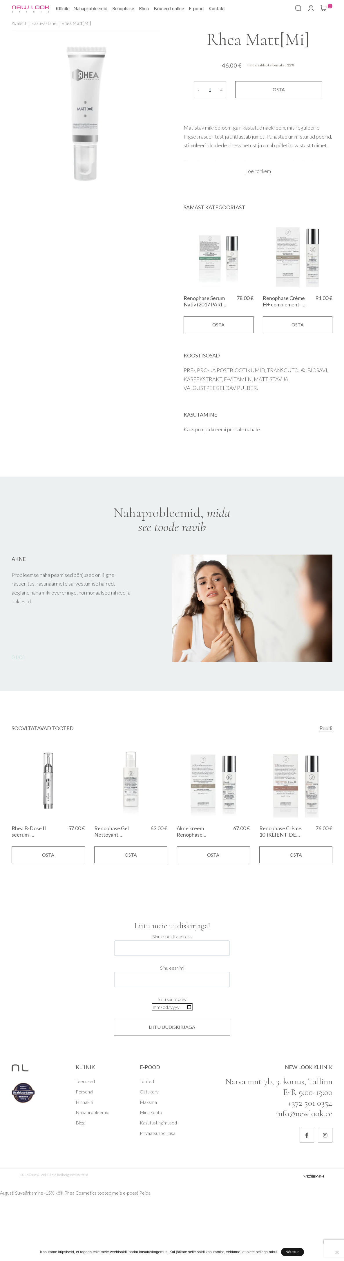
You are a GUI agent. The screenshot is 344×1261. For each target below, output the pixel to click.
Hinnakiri (84, 1102)
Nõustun (292, 1252)
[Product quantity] (210, 89)
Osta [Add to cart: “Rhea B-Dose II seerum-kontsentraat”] (48, 854)
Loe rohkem (258, 171)
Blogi (80, 1122)
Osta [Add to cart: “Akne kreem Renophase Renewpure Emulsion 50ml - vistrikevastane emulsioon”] (213, 854)
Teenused (85, 1081)
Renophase (123, 8)
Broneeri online (169, 8)
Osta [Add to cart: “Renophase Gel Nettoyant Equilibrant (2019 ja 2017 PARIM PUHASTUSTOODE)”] (131, 854)
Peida (145, 1192)
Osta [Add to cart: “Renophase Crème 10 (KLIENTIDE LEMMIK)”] (296, 854)
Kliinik (62, 8)
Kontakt (217, 8)
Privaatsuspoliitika (157, 1133)
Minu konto (151, 1112)
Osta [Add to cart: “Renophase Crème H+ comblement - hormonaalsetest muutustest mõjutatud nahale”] (298, 324)
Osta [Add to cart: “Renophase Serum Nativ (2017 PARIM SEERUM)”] (218, 324)
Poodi (325, 728)
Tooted (147, 1081)
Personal (84, 1091)
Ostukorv (149, 1091)
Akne (19, 559)
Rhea (144, 8)
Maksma (148, 1102)
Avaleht (19, 23)
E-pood (196, 8)
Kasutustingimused (158, 1122)
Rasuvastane (44, 23)
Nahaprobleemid (90, 8)
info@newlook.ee (304, 1113)
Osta (279, 89)
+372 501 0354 (310, 1103)
